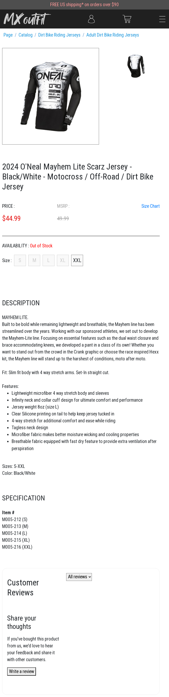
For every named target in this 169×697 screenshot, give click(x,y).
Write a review (21, 671)
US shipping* (72, 4)
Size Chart (150, 206)
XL (62, 260)
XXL (77, 260)
